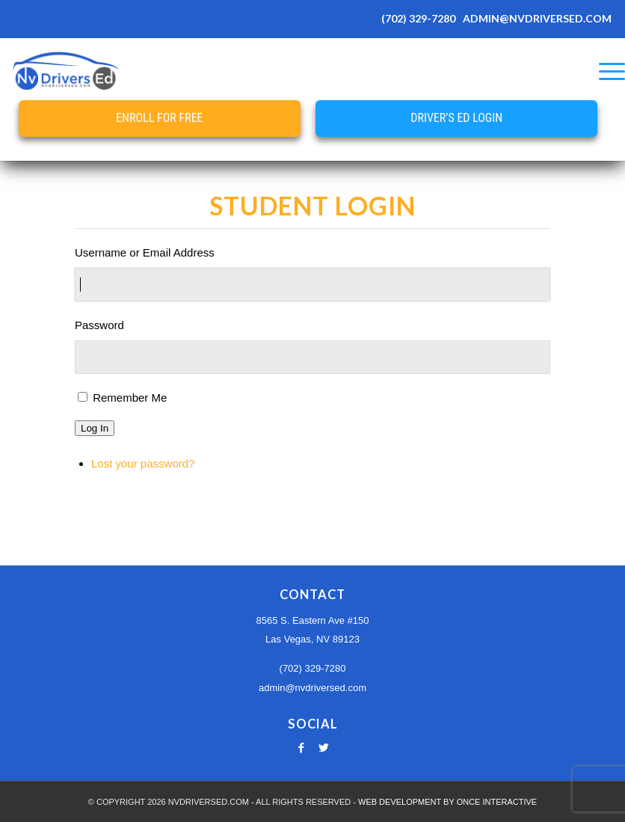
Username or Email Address (145, 252)
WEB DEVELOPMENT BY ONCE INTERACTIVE (447, 801)
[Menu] (604, 71)
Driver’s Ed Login (456, 118)
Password (99, 325)
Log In (94, 428)
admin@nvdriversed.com (312, 687)
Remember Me (130, 397)
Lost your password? (142, 463)
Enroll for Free (159, 118)
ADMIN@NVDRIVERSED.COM (537, 18)
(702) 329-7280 (418, 18)
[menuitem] (604, 71)
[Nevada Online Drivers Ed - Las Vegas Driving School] (66, 71)
